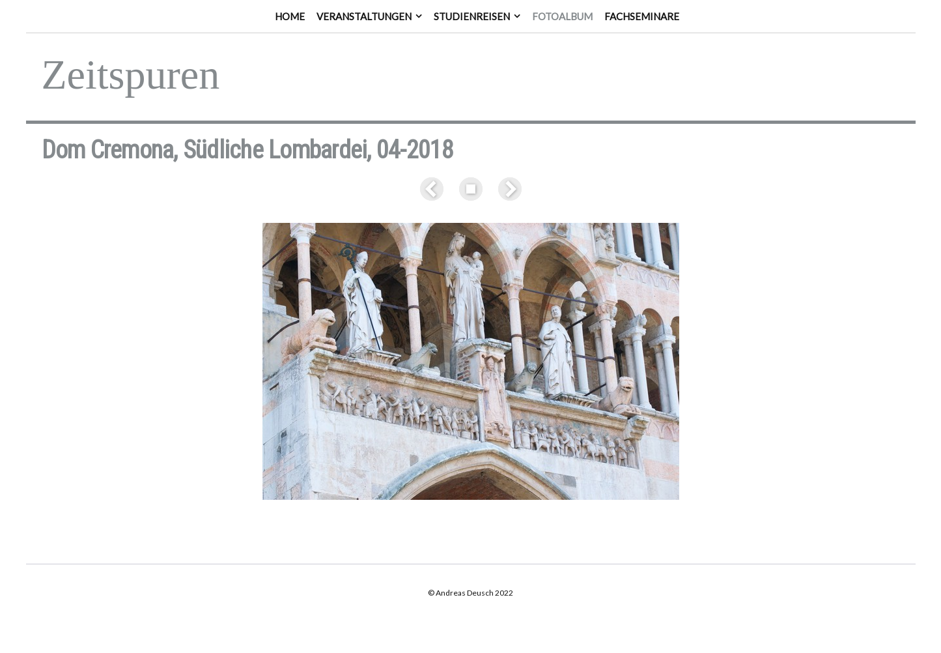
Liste (470, 189)
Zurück (434, 189)
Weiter (507, 189)
